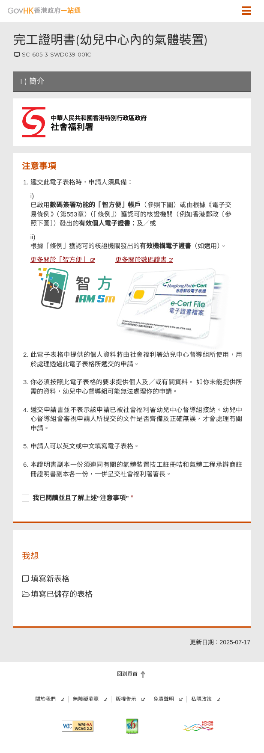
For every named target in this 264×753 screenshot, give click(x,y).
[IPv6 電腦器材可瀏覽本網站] (132, 726)
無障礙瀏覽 (86, 699)
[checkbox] (132, 498)
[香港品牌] (198, 726)
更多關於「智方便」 (59, 259)
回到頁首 (127, 674)
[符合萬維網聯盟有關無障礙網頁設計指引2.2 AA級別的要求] (77, 726)
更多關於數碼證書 (141, 259)
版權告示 (126, 699)
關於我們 (45, 699)
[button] (225, 10)
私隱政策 (201, 699)
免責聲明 (163, 699)
